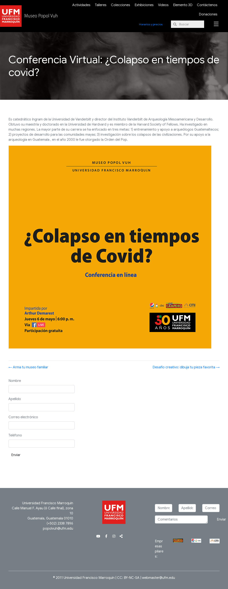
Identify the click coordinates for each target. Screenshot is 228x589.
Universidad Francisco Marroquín (47, 503)
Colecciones (120, 5)
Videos (163, 5)
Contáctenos (207, 5)
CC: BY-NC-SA (128, 578)
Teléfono (15, 435)
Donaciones (208, 14)
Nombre (14, 381)
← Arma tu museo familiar (28, 367)
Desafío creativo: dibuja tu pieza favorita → (186, 367)
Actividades (81, 5)
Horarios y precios (150, 24)
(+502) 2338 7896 (60, 523)
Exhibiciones (144, 5)
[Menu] (216, 23)
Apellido (14, 399)
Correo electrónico (23, 417)
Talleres (100, 5)
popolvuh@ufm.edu (58, 528)
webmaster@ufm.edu (158, 578)
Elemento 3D (183, 5)
